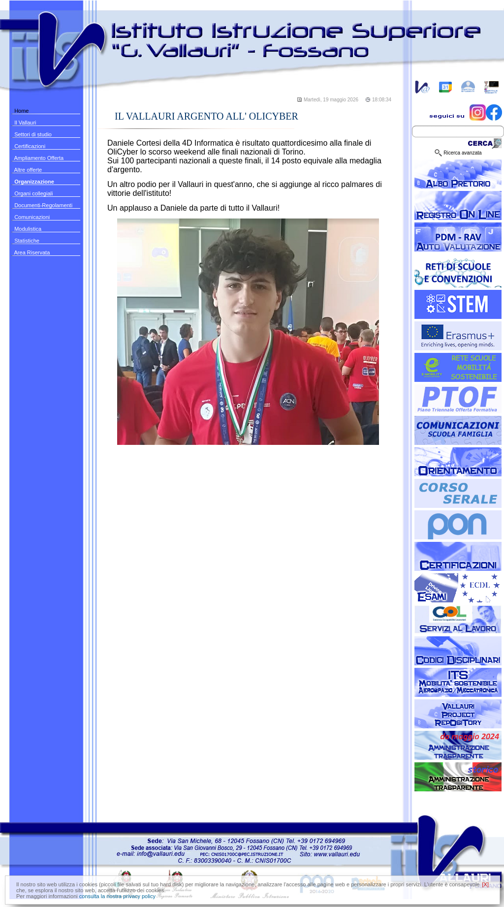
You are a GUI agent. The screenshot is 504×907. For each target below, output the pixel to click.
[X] (485, 884)
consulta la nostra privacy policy (117, 896)
